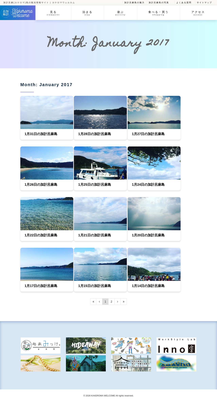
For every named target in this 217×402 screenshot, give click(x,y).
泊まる (87, 13)
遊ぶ (120, 13)
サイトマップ (204, 2)
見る (53, 13)
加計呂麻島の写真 (159, 2)
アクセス (198, 13)
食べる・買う (158, 13)
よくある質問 (184, 2)
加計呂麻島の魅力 (134, 2)
